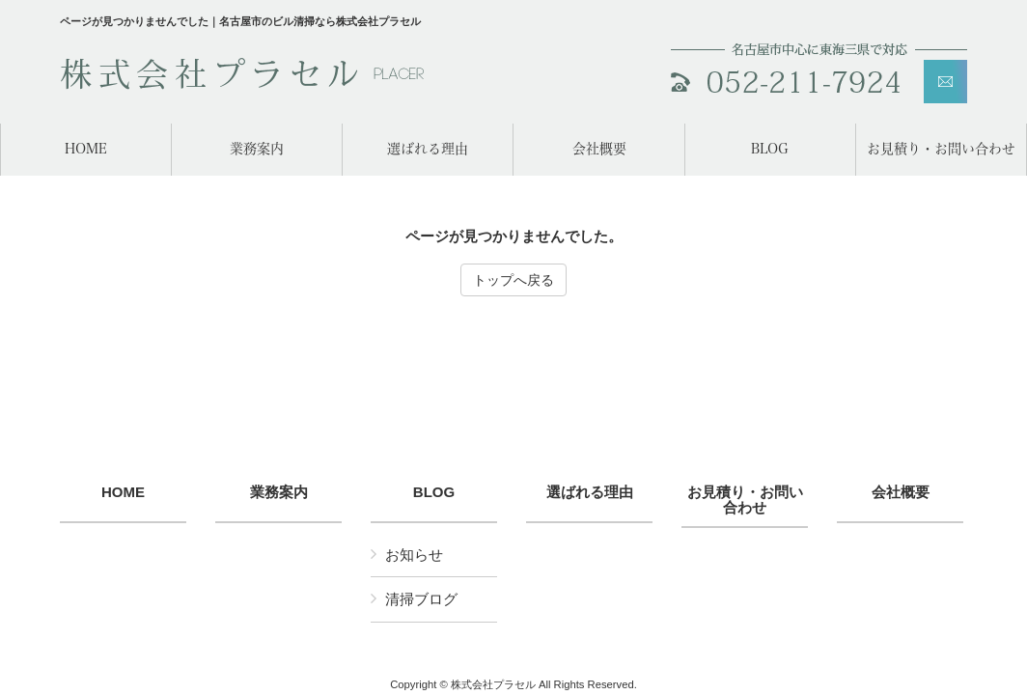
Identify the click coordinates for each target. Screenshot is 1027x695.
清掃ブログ (421, 599)
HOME (123, 492)
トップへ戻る (513, 280)
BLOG (434, 492)
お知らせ (414, 554)
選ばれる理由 (589, 492)
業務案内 (279, 492)
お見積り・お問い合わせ (745, 500)
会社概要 (901, 492)
